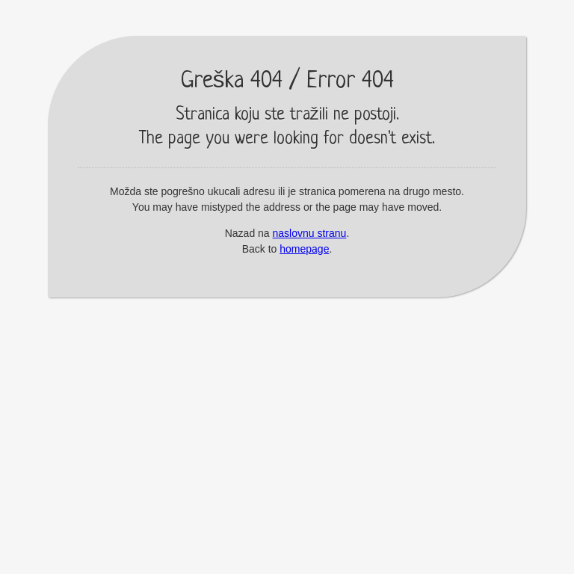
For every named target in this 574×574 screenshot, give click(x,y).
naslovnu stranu (310, 233)
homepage (304, 249)
